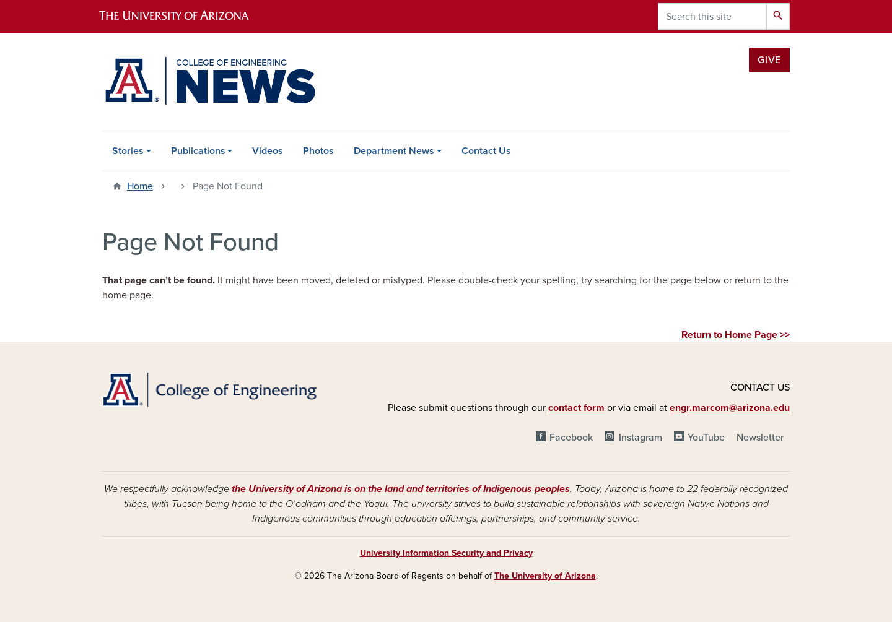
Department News (394, 151)
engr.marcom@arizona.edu (730, 408)
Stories (128, 151)
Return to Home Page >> (735, 335)
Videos (267, 151)
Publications (198, 151)
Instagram (640, 437)
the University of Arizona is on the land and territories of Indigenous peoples (401, 489)
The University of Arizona (545, 576)
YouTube (706, 437)
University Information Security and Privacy (446, 553)
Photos (318, 151)
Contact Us (486, 151)
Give (769, 60)
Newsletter (760, 437)
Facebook (571, 437)
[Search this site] (712, 16)
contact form (576, 408)
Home (140, 186)
